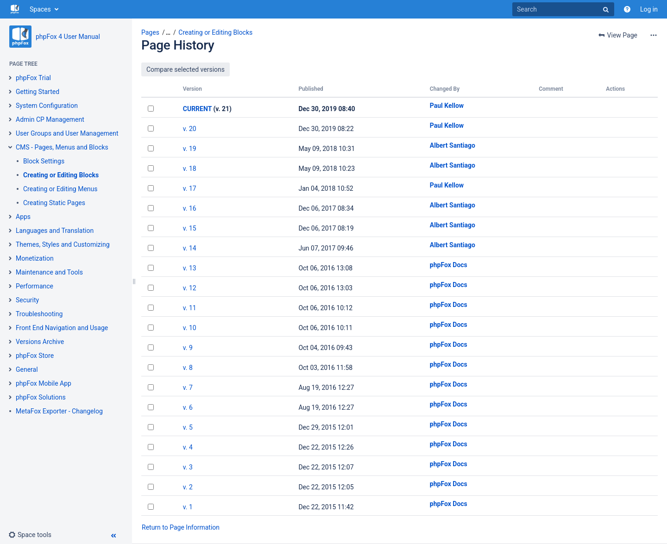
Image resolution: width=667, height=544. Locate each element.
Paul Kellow (447, 105)
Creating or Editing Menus (60, 189)
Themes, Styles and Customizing (63, 244)
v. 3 (188, 467)
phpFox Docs (448, 265)
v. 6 (188, 407)
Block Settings (43, 161)
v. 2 (188, 487)
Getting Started (37, 91)
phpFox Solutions (41, 397)
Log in (649, 9)
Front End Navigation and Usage (62, 327)
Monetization (35, 258)
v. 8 (188, 367)
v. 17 (189, 188)
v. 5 (188, 427)
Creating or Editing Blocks (61, 175)
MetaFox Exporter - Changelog (59, 411)
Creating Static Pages (54, 202)
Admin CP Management (50, 119)
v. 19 (189, 148)
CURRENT (197, 109)
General (27, 369)
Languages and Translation (55, 230)
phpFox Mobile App (43, 383)
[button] (30, 535)
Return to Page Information (181, 527)
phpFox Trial (33, 77)
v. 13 (189, 268)
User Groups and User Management (67, 133)
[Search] (563, 9)
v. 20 (189, 128)
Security (27, 300)
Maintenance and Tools (49, 272)
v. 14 (189, 248)
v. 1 (188, 507)
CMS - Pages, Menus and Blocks (62, 147)
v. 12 (189, 288)
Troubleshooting (39, 314)
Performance (34, 286)
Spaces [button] (40, 9)
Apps (23, 216)
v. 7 (188, 387)
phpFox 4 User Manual (68, 36)
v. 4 (188, 447)
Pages (150, 32)
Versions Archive (40, 341)
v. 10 (189, 327)
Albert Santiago (452, 145)
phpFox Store (35, 355)
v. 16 (189, 208)
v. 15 (189, 228)
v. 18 (189, 168)
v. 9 (188, 347)
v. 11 (189, 308)
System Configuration (47, 105)
